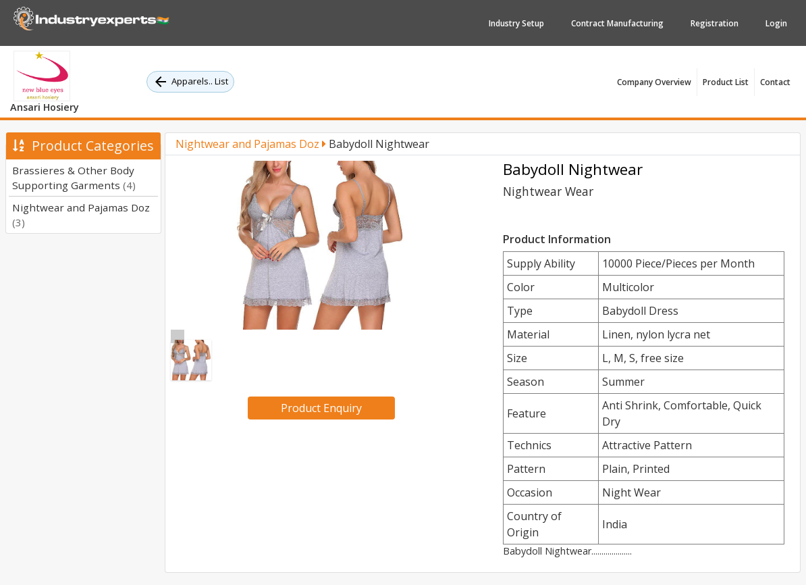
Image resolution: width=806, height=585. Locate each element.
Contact (775, 82)
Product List (726, 82)
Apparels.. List (190, 82)
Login (776, 23)
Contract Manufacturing (617, 23)
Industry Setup (516, 23)
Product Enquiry (321, 408)
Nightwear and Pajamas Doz (251, 143)
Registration (714, 23)
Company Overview (654, 82)
